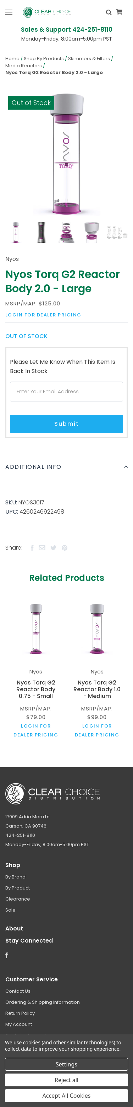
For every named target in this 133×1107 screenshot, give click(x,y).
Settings (66, 1064)
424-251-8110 (20, 835)
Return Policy (20, 1013)
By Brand (15, 876)
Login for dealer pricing (43, 314)
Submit (66, 424)
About (14, 928)
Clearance (17, 899)
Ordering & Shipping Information (42, 1002)
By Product (17, 888)
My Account (18, 1024)
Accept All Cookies (67, 1096)
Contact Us (18, 991)
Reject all (66, 1080)
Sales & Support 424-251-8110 (66, 29)
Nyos (12, 259)
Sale (10, 910)
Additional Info (66, 467)
